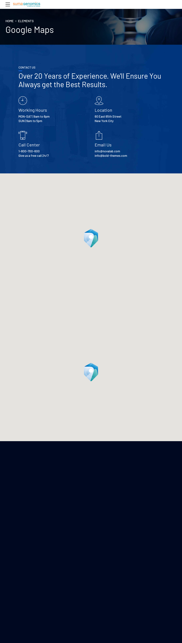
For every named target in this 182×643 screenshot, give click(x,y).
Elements (26, 21)
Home (10, 21)
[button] (91, 238)
